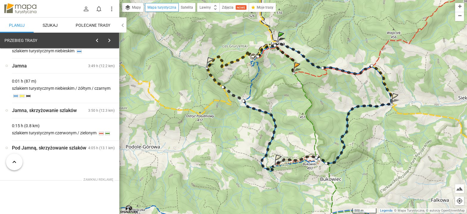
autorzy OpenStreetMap (447, 211)
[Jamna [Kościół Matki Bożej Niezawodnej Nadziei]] (95, 119)
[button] (211, 68)
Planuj (17, 25)
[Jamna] (35, 131)
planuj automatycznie (95, 82)
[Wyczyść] (112, 39)
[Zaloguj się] (86, 9)
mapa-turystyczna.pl (20, 8)
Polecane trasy (93, 25)
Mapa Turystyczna (411, 211)
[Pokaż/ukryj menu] (111, 9)
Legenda (386, 211)
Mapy (132, 7)
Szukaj (50, 25)
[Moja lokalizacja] (459, 200)
